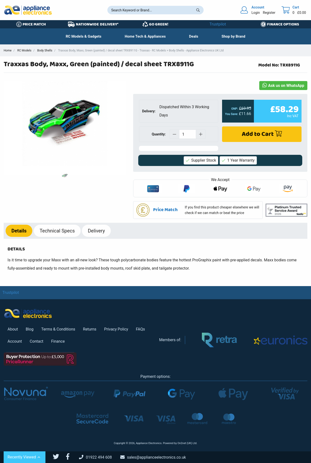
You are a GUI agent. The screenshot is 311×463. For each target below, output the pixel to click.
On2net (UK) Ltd (186, 443)
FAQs (140, 329)
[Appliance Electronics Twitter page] (59, 457)
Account (15, 341)
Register (269, 13)
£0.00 (301, 13)
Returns (89, 329)
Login (255, 13)
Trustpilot (217, 24)
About (13, 329)
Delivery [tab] (96, 231)
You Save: (231, 114)
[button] (193, 36)
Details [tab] (18, 231)
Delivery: (149, 111)
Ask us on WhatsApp (283, 85)
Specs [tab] (57, 231)
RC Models (24, 50)
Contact (36, 341)
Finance (58, 341)
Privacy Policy (116, 329)
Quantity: (159, 134)
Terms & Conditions (58, 329)
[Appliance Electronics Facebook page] (70, 457)
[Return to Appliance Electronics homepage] (28, 10)
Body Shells (44, 50)
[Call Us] (99, 457)
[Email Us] (156, 457)
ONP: (234, 108)
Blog (30, 329)
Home (7, 50)
